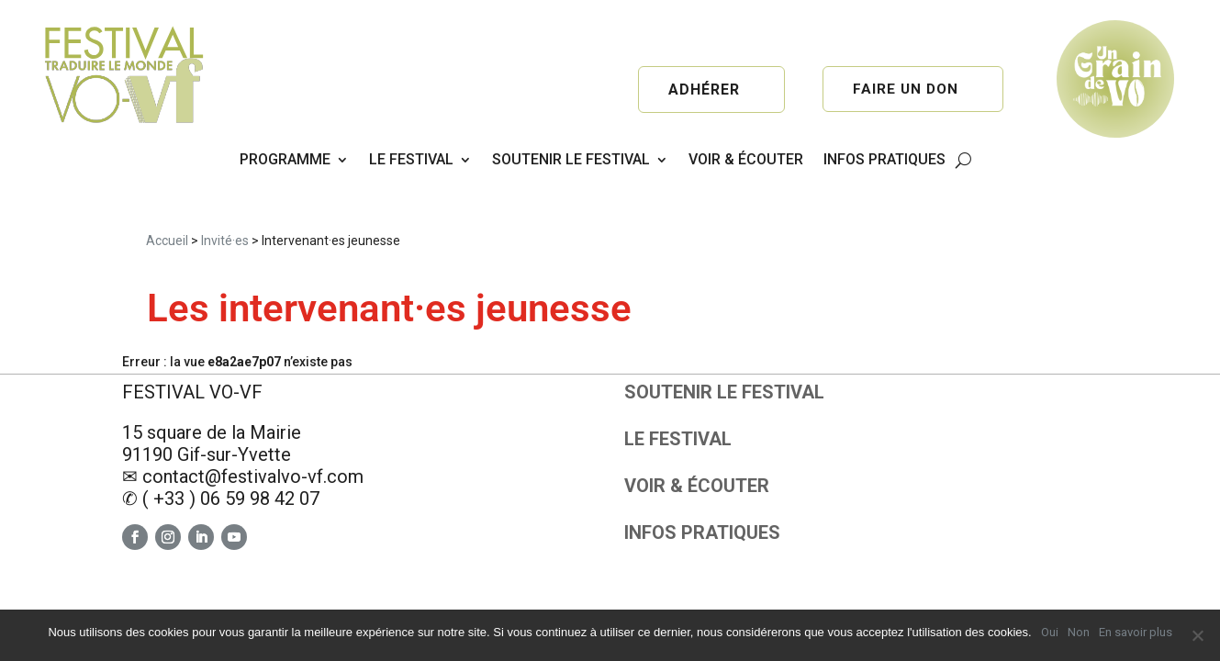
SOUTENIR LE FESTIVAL (571, 159)
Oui (1049, 632)
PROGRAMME (285, 159)
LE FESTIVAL (411, 159)
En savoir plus (1135, 632)
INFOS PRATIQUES (884, 159)
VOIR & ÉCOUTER (745, 159)
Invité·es (225, 188)
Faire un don (906, 89)
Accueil (167, 188)
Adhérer (704, 89)
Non (1079, 632)
